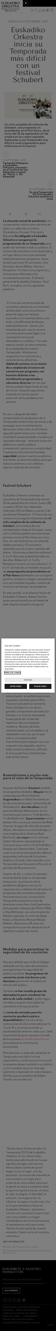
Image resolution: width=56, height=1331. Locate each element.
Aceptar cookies (15, 686)
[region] (28, 665)
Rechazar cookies (40, 686)
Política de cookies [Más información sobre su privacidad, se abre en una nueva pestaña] (12, 673)
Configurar (28, 680)
